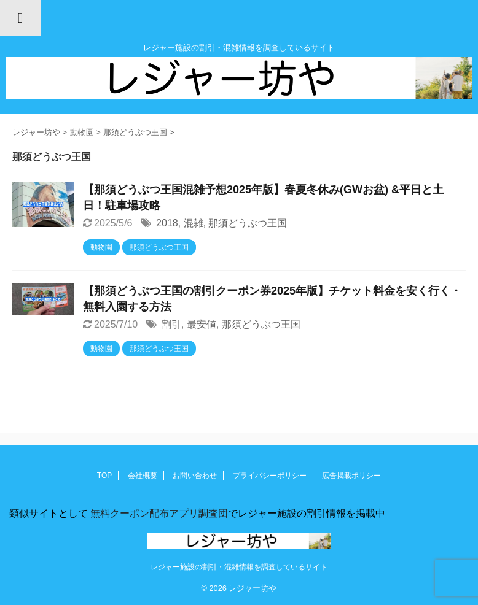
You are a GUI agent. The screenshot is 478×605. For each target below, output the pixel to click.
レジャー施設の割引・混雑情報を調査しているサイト (239, 567)
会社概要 (142, 475)
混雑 (193, 223)
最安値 (201, 324)
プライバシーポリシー (270, 475)
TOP (104, 475)
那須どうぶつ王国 (247, 223)
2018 (167, 223)
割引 (171, 324)
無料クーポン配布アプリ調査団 (158, 513)
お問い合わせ (195, 475)
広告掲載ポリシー (351, 475)
